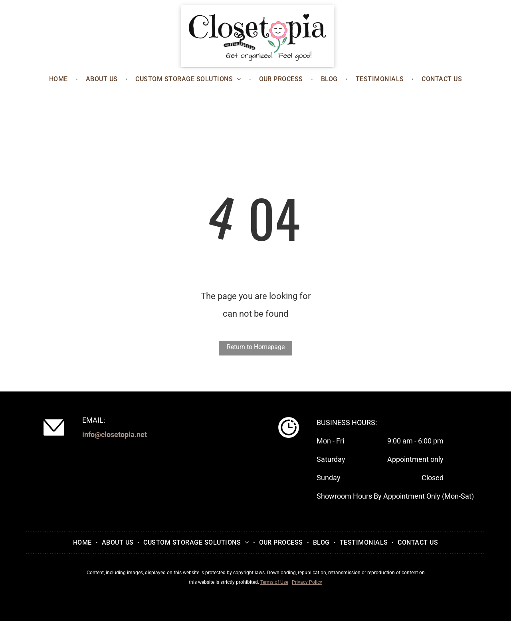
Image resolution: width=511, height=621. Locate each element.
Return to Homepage (256, 347)
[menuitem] (59, 79)
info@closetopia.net (114, 434)
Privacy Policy (307, 582)
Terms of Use (274, 582)
